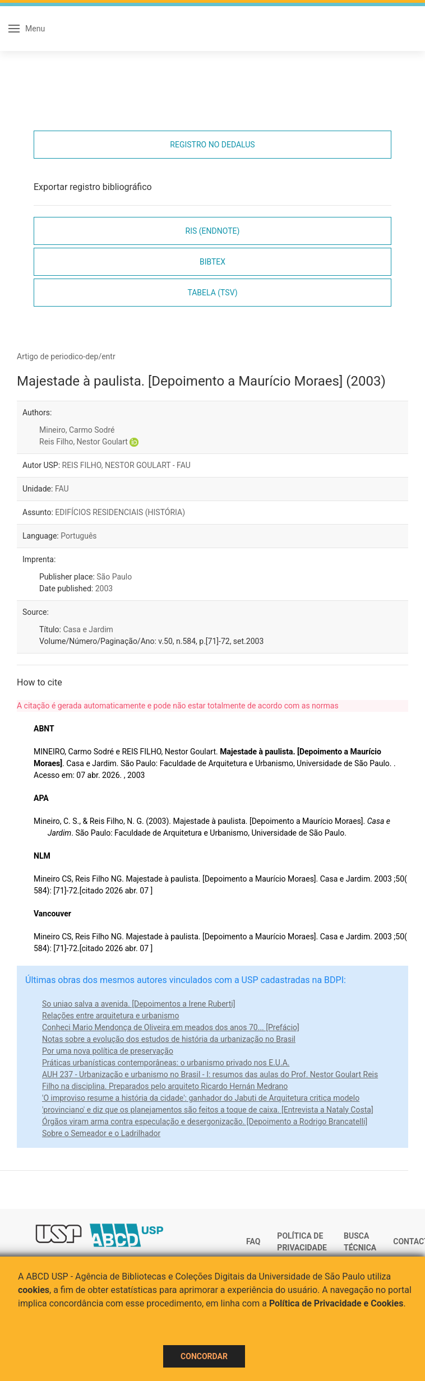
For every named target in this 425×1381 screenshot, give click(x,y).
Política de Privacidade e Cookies (336, 1303)
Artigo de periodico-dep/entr (66, 356)
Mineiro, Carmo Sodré (76, 429)
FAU (62, 488)
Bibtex (212, 261)
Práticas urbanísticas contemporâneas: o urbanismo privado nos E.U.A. (165, 1062)
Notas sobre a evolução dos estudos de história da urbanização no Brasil (168, 1039)
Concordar (204, 1356)
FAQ (253, 1241)
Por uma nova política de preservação (107, 1050)
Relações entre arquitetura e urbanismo (110, 1015)
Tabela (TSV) (212, 292)
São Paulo (114, 576)
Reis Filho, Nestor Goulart (83, 441)
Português (78, 535)
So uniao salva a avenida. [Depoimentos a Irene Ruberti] (138, 1003)
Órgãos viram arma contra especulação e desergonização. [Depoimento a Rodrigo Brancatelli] (204, 1121)
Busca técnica (360, 1242)
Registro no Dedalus (212, 144)
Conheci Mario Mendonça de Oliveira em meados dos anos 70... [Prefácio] (170, 1027)
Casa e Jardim (88, 629)
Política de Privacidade (302, 1242)
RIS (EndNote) (213, 230)
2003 (104, 588)
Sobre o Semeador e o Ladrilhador (101, 1133)
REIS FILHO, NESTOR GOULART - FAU (126, 465)
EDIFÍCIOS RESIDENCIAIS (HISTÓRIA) (120, 512)
